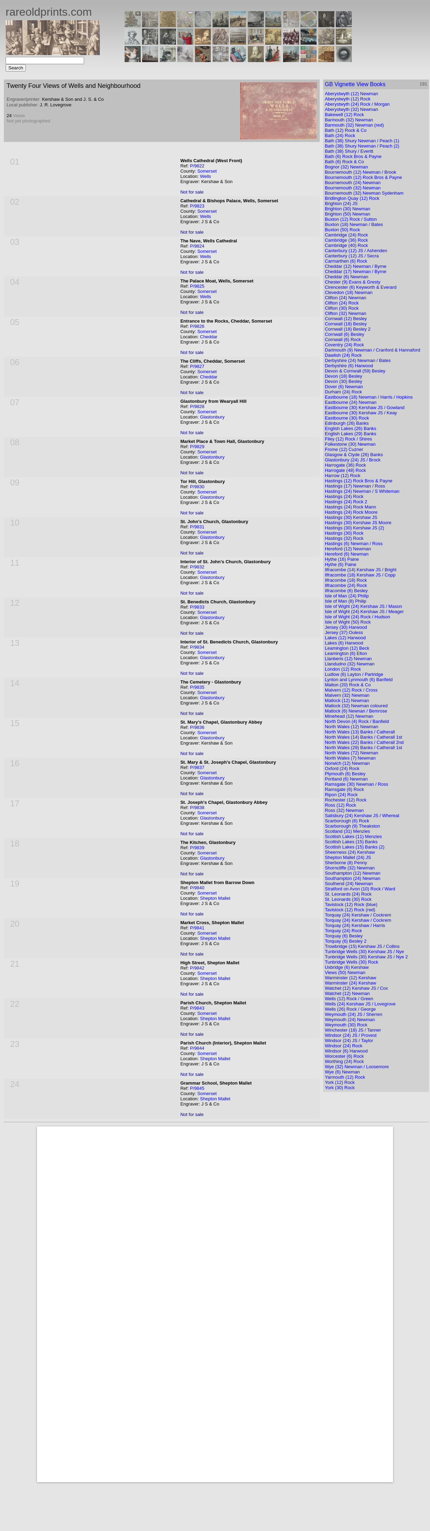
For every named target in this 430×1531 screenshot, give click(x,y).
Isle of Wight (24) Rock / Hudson (357, 616)
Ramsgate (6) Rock (344, 789)
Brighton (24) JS (341, 203)
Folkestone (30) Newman (350, 444)
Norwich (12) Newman (347, 763)
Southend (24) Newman (349, 883)
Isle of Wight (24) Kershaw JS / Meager (364, 611)
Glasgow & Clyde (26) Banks (354, 454)
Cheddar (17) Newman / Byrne (355, 271)
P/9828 (197, 406)
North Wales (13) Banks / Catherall (360, 731)
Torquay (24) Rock (343, 930)
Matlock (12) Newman (347, 700)
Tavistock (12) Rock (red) (350, 909)
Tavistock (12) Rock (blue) (351, 904)
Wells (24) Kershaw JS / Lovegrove (360, 1003)
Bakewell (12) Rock (344, 114)
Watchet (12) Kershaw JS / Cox (356, 988)
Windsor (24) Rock (344, 1045)
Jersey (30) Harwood (346, 627)
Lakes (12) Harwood (345, 637)
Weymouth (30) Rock (346, 1024)
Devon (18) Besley (343, 376)
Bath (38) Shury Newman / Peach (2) (362, 146)
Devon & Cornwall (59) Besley (355, 371)
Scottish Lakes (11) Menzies (353, 836)
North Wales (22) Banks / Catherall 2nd (364, 742)
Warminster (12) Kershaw (350, 977)
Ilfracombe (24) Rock (346, 585)
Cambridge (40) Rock (346, 245)
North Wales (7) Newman (350, 758)
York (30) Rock (340, 1087)
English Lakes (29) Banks (350, 433)
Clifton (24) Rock (342, 303)
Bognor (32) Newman (346, 166)
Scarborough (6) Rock (347, 820)
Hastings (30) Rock (344, 533)
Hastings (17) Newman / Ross (355, 486)
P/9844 (197, 1048)
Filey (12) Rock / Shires (348, 439)
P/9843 (197, 1008)
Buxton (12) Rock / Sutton (351, 219)
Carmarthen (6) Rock (346, 261)
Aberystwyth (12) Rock (348, 98)
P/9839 (197, 847)
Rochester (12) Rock (345, 799)
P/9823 (197, 206)
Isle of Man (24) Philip (347, 595)
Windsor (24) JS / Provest (351, 1035)
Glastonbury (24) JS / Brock (353, 459)
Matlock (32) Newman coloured (356, 705)
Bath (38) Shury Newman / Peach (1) (362, 140)
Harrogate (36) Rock (345, 465)
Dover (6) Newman (344, 386)
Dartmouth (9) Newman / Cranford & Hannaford (372, 350)
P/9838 (197, 807)
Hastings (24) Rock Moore (351, 512)
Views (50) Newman (345, 972)
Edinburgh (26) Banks (347, 423)
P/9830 (197, 486)
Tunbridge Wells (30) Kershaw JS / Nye (364, 951)
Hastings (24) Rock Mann (350, 507)
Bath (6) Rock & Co (344, 161)
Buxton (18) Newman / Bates (354, 224)
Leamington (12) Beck (347, 648)
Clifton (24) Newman (345, 297)
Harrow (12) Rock (343, 475)
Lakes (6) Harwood (344, 643)
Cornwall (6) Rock (343, 339)
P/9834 (197, 647)
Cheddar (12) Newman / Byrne (355, 266)
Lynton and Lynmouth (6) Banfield (359, 679)
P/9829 (197, 446)
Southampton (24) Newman (352, 878)
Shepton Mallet (215, 898)
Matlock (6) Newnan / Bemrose (356, 711)
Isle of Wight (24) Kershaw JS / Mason (363, 606)
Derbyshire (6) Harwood (349, 365)
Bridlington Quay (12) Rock (352, 198)
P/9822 (197, 165)
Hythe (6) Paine (340, 564)
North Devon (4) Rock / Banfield (357, 721)
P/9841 (197, 927)
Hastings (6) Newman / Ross (354, 543)
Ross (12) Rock (340, 805)
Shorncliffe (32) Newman (350, 867)
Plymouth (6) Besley (345, 773)
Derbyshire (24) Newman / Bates (358, 360)
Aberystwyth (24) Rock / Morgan (357, 104)
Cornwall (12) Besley (346, 318)
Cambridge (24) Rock (346, 234)
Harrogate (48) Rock (345, 470)
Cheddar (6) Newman (346, 276)
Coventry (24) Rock (344, 344)
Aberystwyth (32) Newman (351, 109)
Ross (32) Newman (344, 810)
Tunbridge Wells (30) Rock (351, 962)
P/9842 (197, 968)
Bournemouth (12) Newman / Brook (360, 172)
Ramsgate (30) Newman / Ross (356, 784)
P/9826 (197, 326)
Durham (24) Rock (343, 391)
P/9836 (197, 727)
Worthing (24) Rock (344, 1061)
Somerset (207, 171)
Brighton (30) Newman (347, 208)
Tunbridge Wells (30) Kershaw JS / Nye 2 (366, 956)
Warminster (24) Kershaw (350, 983)
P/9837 (197, 767)
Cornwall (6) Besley (344, 334)
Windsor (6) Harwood (346, 1051)
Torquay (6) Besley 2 (345, 941)
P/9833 (197, 607)
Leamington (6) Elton (346, 653)
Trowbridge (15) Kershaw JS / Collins (362, 946)
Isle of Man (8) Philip (345, 601)
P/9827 (197, 366)
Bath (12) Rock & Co (345, 130)
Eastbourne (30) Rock (347, 418)
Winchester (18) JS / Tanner (353, 1030)
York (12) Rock (340, 1082)
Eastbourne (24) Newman (351, 402)
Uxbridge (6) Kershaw (347, 967)
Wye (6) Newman (342, 1071)
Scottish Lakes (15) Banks (351, 841)
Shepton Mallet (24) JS (348, 857)
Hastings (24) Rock (344, 496)
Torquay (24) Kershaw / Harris (355, 925)
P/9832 (197, 567)
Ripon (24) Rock (341, 794)
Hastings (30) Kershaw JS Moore (358, 522)
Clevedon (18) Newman (349, 292)
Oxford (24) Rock (342, 768)
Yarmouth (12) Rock (345, 1077)
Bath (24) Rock (340, 135)
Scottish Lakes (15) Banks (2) (355, 847)
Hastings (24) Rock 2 (346, 501)
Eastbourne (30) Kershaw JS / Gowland (365, 407)
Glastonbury (212, 417)
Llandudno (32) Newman (350, 663)
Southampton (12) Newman (352, 873)
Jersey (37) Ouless (344, 632)
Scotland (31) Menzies (347, 831)
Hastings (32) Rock (344, 538)
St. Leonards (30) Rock (348, 899)
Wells (205, 176)
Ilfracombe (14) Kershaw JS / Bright (360, 569)
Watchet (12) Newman (347, 993)
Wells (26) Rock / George (350, 1009)
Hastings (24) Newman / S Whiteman (362, 491)
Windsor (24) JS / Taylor (349, 1040)
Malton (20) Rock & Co (348, 684)
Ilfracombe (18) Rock (346, 580)
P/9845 (197, 1088)
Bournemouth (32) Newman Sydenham (364, 193)
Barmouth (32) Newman (349, 119)
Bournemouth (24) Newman (353, 182)
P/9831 (197, 526)
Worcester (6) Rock (344, 1056)
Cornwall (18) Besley (346, 323)
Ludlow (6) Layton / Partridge (354, 674)
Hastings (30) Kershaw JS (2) (354, 527)
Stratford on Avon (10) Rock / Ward (360, 888)
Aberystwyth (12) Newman (351, 93)
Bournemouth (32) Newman (353, 187)
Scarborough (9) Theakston (352, 826)
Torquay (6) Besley (344, 935)
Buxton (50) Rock (342, 229)
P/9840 (197, 887)
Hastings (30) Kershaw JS (351, 517)
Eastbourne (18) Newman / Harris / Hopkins (369, 397)
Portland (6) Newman (346, 779)
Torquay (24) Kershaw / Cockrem (358, 915)
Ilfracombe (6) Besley (346, 590)
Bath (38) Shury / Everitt (349, 151)
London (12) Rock (343, 669)
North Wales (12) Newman (351, 726)
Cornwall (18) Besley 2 (348, 329)
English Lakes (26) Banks (350, 428)
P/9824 (197, 246)
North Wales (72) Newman (351, 752)
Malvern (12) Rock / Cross (351, 690)
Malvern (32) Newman (347, 695)
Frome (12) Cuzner (344, 449)
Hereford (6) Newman (347, 554)
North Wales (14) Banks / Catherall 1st (363, 737)
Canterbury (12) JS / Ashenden (356, 250)
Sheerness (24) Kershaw (350, 852)
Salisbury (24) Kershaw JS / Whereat (362, 815)
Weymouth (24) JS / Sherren (354, 1014)
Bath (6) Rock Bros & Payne (353, 156)
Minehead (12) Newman (349, 716)
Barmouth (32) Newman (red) (354, 125)
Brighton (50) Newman (347, 214)
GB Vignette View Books (355, 84)
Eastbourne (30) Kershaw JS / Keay (361, 412)
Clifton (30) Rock (342, 308)
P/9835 (197, 687)
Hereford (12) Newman (348, 548)
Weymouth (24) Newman (350, 1019)
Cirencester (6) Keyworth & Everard (360, 287)
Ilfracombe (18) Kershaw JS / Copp (360, 575)
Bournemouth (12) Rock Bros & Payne (363, 177)
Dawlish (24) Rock (343, 355)
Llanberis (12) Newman (348, 658)
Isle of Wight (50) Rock (348, 622)
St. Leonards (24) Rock (348, 894)
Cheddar (208, 336)
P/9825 (197, 286)
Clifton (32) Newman (345, 313)
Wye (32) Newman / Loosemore (357, 1066)
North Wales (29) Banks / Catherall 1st (363, 747)
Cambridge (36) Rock (346, 240)
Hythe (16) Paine (342, 559)
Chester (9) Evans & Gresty (352, 282)
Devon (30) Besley (343, 381)
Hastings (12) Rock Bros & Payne (359, 480)
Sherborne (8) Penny (346, 862)
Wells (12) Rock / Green (349, 998)
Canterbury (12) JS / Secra (352, 255)
